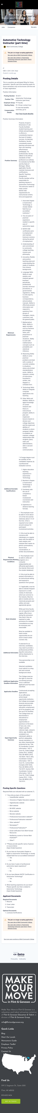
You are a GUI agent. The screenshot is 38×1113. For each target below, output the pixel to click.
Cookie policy (22, 959)
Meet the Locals (8, 1037)
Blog (3, 1034)
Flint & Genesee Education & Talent (19, 1015)
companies (11, 27)
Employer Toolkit (8, 1044)
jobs (3, 27)
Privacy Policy (7, 1048)
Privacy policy (14, 959)
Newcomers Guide (9, 1041)
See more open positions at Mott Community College (19, 939)
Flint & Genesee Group (20, 1017)
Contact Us (6, 1051)
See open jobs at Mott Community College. (20, 55)
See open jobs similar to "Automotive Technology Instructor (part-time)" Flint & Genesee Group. (19, 59)
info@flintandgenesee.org (12, 1022)
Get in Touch (10, 1101)
